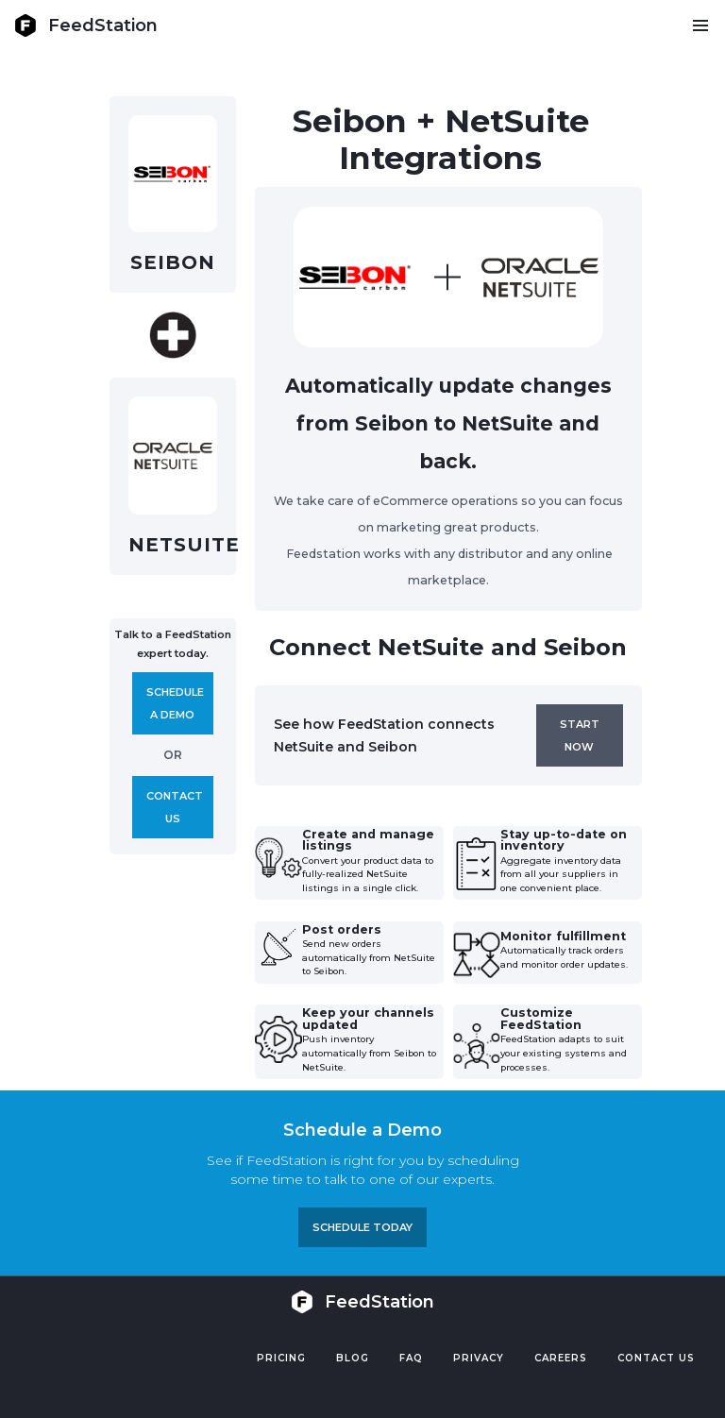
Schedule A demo (175, 703)
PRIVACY (478, 1358)
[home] (86, 25)
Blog (352, 1358)
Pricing (281, 1358)
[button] (700, 25)
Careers (560, 1358)
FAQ (411, 1358)
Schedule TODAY (362, 1227)
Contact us (174, 807)
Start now (579, 735)
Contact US (656, 1358)
